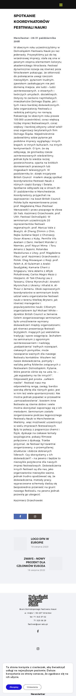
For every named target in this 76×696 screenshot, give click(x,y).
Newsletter (38, 694)
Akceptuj (14, 687)
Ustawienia (32, 687)
